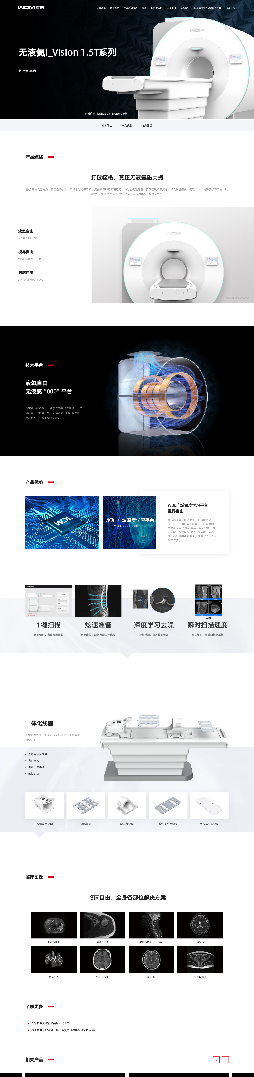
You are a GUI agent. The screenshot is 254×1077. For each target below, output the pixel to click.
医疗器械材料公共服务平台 (207, 7)
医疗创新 (114, 7)
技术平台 (107, 125)
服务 (144, 7)
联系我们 (185, 7)
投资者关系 (156, 7)
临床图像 (147, 125)
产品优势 (127, 125)
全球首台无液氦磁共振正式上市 (50, 1024)
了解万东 (101, 7)
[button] (216, 1060)
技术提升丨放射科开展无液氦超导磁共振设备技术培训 (64, 1031)
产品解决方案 (130, 7)
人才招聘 (171, 7)
